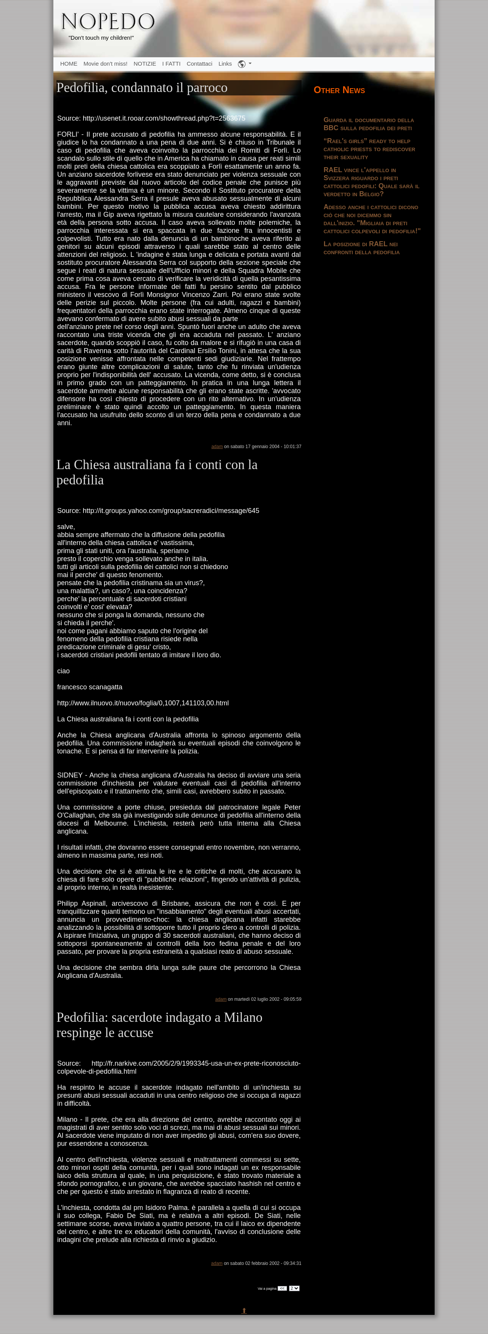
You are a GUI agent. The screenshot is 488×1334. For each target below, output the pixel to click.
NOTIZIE (144, 63)
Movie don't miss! (105, 63)
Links (225, 63)
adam (217, 446)
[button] (245, 64)
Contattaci (200, 63)
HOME (68, 63)
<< (282, 1288)
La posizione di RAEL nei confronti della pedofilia (362, 248)
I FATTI (171, 63)
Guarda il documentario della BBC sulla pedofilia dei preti (369, 124)
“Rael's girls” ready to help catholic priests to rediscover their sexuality (370, 149)
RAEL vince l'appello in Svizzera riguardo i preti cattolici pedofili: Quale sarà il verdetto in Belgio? (372, 182)
